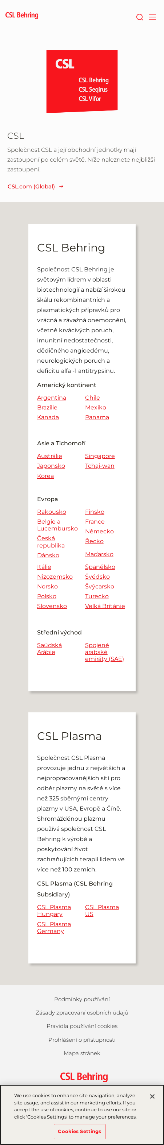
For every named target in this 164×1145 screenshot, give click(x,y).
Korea (45, 475)
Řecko (94, 541)
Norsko (47, 586)
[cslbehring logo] (21, 16)
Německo (99, 531)
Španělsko (100, 566)
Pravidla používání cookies (82, 1026)
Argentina (51, 397)
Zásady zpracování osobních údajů (82, 1012)
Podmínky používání (82, 999)
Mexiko (95, 407)
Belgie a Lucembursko (57, 525)
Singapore (100, 456)
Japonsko (51, 465)
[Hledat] (139, 16)
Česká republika (51, 542)
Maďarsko (99, 554)
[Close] (152, 1101)
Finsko (94, 511)
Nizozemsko (55, 576)
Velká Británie (105, 606)
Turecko (97, 596)
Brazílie (47, 407)
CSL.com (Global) (36, 186)
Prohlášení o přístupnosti (82, 1039)
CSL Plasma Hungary (54, 910)
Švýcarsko (99, 586)
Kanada (48, 417)
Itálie (44, 566)
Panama (97, 417)
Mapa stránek (82, 1053)
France (95, 521)
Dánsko (48, 555)
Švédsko (97, 576)
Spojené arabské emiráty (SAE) (104, 652)
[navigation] (152, 16)
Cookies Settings (79, 1135)
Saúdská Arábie (49, 648)
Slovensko (52, 606)
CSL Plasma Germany (54, 927)
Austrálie (49, 456)
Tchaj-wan (100, 465)
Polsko (46, 596)
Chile (92, 397)
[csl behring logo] (82, 1076)
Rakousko (51, 511)
